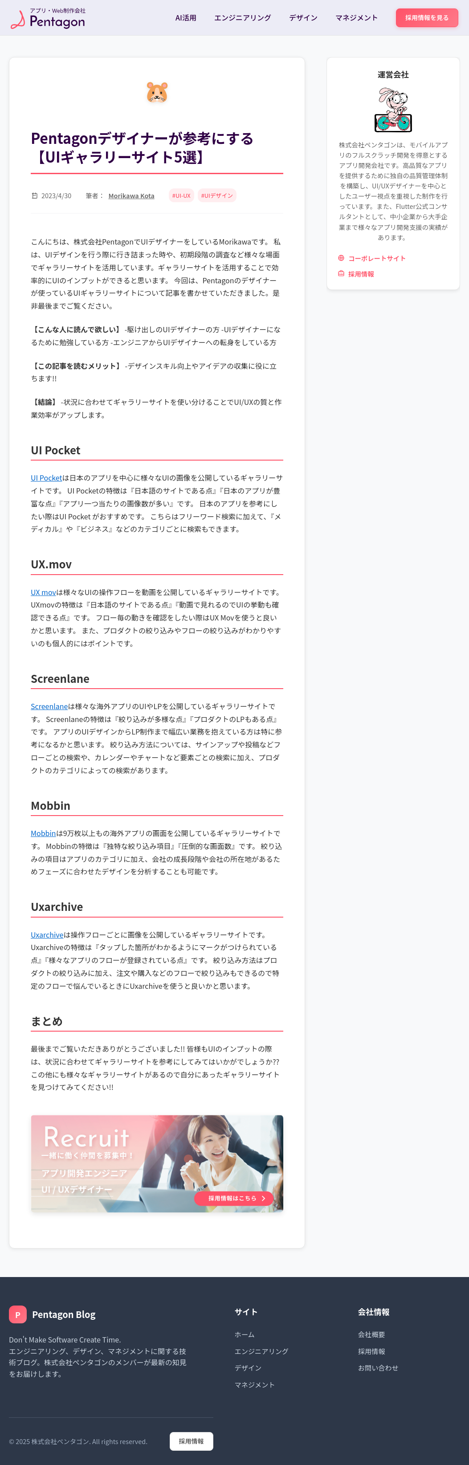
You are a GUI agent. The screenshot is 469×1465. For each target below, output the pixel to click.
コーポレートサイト (372, 258)
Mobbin (43, 833)
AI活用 (185, 17)
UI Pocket (46, 477)
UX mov (43, 592)
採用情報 (356, 273)
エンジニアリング (242, 17)
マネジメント (356, 17)
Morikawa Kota (131, 195)
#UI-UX (181, 195)
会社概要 (371, 1334)
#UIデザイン (217, 195)
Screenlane (49, 706)
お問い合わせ (378, 1367)
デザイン (303, 17)
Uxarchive (47, 934)
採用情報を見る (427, 17)
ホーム (245, 1334)
